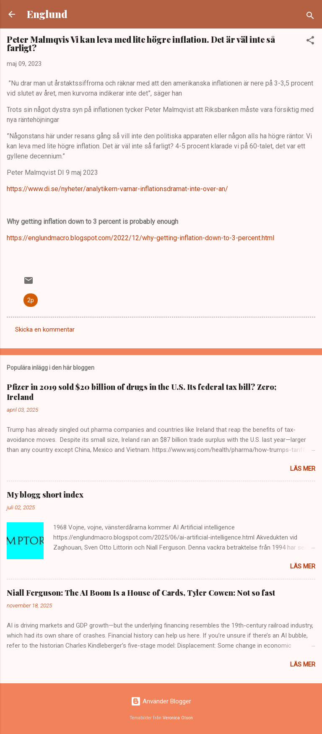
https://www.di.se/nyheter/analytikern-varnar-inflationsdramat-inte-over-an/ (117, 189)
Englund (47, 14)
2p (30, 300)
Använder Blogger (161, 701)
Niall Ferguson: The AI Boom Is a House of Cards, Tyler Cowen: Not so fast (141, 593)
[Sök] (310, 17)
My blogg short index (45, 495)
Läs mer (302, 468)
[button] (310, 41)
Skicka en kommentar (45, 329)
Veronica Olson (178, 718)
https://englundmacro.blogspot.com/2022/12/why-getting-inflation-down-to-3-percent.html (140, 238)
